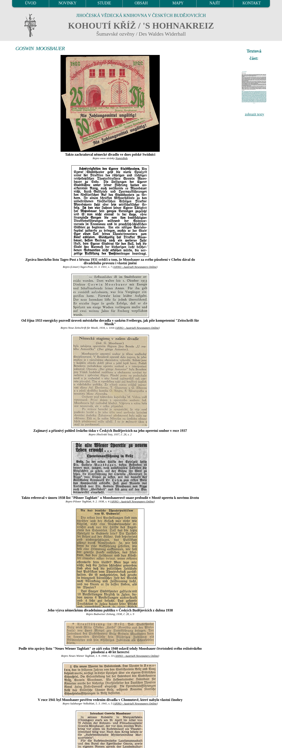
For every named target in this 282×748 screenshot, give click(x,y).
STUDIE (104, 3)
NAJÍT (215, 3)
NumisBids (121, 158)
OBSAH (141, 3)
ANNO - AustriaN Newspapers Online (135, 266)
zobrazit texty (254, 114)
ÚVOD (30, 3)
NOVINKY (67, 3)
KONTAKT (252, 3)
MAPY (177, 3)
